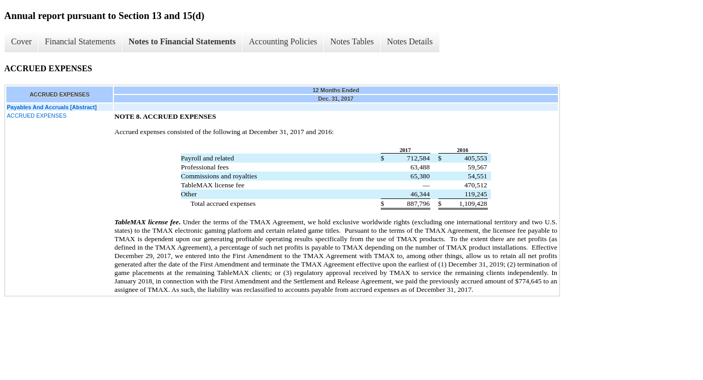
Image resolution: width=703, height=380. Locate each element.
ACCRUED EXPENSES (36, 115)
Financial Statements (80, 41)
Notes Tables (352, 41)
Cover (21, 41)
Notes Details (410, 41)
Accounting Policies (283, 41)
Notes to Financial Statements (182, 41)
